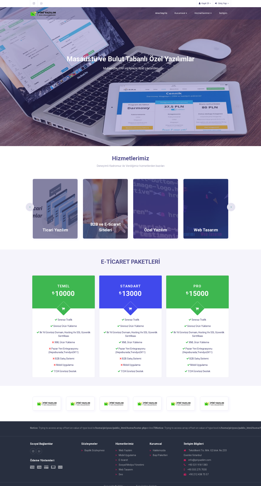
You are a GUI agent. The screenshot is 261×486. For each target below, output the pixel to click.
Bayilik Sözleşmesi (93, 450)
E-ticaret (121, 460)
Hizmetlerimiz (203, 13)
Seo (119, 474)
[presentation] (30, 207)
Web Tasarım (124, 469)
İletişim (223, 13)
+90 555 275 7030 (195, 469)
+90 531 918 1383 (196, 464)
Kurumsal (181, 13)
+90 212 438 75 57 (196, 474)
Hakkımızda (158, 450)
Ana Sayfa (161, 13)
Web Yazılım (123, 450)
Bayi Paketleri (159, 455)
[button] (13, 76)
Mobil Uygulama (125, 455)
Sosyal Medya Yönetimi (129, 464)
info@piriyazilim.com (197, 460)
